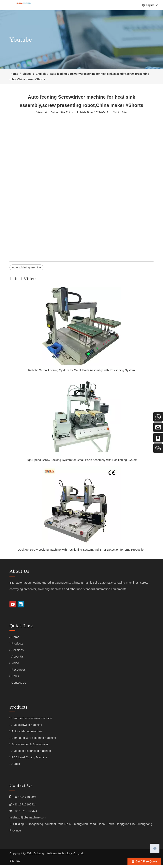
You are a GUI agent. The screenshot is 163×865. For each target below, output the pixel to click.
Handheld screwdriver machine (31, 718)
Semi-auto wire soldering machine (33, 737)
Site (124, 112)
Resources (18, 669)
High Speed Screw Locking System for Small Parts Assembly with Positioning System (81, 459)
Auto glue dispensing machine (31, 750)
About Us (17, 656)
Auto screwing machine (26, 724)
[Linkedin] (21, 604)
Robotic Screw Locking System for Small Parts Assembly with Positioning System (81, 370)
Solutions (17, 650)
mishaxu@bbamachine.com (27, 817)
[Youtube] (12, 604)
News (15, 676)
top (155, 848)
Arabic (15, 763)
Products (17, 643)
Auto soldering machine (26, 267)
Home (15, 637)
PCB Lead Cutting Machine (29, 757)
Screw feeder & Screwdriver (29, 744)
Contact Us (18, 682)
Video (15, 663)
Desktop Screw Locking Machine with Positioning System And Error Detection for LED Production (81, 549)
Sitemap (14, 860)
